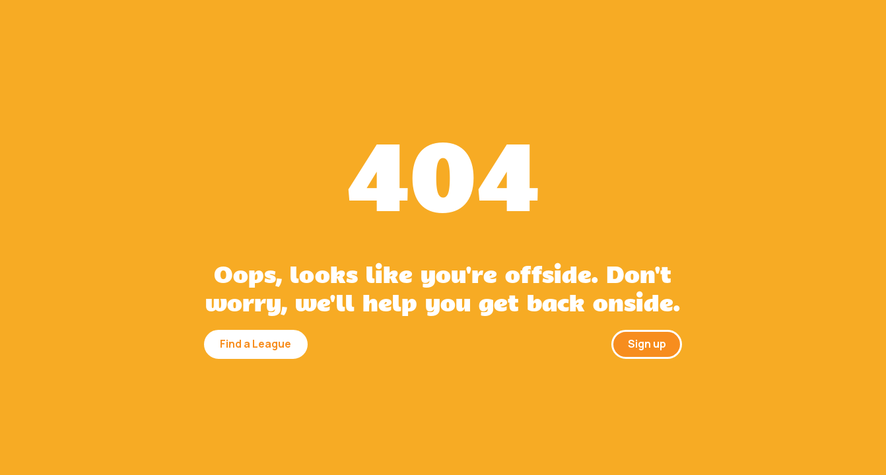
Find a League (255, 343)
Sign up (647, 343)
